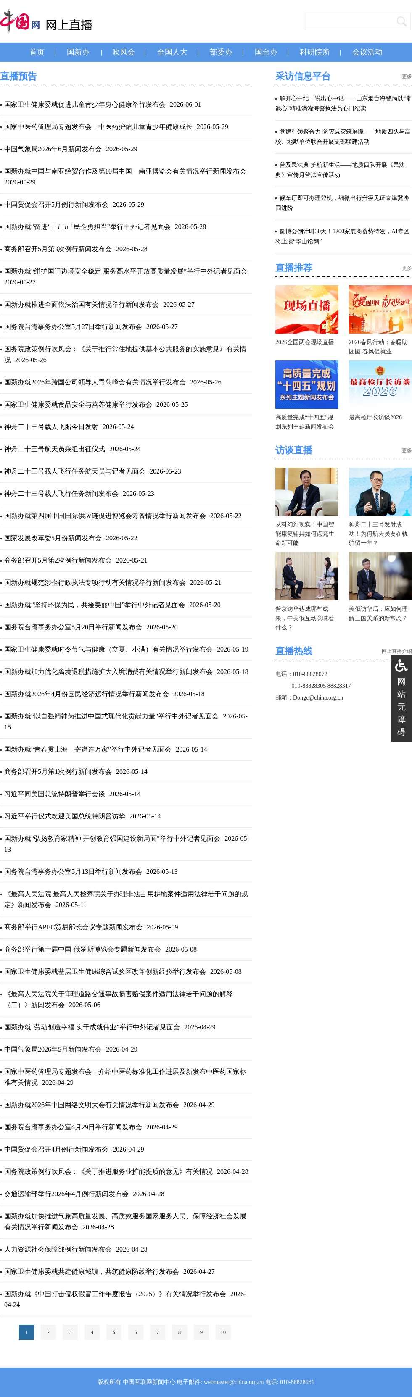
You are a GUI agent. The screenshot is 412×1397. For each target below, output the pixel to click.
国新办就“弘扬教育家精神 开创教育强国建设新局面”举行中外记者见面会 (112, 838)
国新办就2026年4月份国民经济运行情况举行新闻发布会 (86, 693)
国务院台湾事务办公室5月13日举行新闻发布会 (73, 871)
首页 (37, 52)
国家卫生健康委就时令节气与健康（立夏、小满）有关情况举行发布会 (108, 649)
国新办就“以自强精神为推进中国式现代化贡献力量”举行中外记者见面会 (111, 716)
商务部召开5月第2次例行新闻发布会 (58, 560)
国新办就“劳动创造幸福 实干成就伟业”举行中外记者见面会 (92, 1027)
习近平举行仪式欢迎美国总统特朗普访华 (64, 816)
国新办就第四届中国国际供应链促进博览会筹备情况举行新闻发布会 (105, 515)
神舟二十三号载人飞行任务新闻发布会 (61, 493)
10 (223, 1332)
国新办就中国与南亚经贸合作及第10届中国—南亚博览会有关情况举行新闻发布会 (125, 171)
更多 (407, 76)
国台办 (266, 52)
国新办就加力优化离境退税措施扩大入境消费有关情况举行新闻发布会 (108, 671)
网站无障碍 (401, 707)
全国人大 (172, 52)
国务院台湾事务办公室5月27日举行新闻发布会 (73, 326)
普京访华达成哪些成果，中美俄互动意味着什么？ (304, 618)
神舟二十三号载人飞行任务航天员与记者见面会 (74, 471)
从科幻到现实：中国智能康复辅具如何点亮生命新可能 (304, 533)
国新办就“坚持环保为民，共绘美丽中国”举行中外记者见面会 (94, 604)
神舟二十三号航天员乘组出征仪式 (54, 449)
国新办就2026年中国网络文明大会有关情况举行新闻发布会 (91, 1104)
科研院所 (315, 52)
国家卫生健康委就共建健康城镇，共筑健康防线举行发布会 (91, 1271)
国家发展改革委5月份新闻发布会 (53, 538)
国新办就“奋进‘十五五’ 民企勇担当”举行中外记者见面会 (87, 226)
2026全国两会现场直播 (304, 342)
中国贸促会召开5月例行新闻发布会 (56, 204)
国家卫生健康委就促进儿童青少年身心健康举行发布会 (85, 104)
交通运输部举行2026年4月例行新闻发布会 (66, 1193)
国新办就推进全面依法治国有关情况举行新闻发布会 (81, 304)
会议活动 (367, 52)
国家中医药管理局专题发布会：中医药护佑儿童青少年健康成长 (98, 126)
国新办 (78, 52)
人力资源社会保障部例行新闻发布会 (58, 1249)
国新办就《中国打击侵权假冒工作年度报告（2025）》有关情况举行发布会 (115, 1293)
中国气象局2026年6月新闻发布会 (53, 149)
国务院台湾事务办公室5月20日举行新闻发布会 (73, 627)
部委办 (221, 52)
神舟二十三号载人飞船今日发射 (51, 426)
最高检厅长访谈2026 (375, 417)
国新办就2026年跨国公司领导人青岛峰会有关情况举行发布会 (95, 382)
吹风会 (123, 52)
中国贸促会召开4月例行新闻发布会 (56, 1149)
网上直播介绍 (397, 651)
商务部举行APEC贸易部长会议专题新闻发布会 (73, 927)
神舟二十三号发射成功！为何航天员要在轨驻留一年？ (378, 533)
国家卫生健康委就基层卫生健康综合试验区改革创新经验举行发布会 (105, 971)
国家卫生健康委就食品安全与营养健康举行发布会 (78, 404)
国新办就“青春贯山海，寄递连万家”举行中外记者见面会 (88, 749)
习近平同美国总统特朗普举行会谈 (54, 793)
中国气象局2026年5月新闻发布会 (53, 1049)
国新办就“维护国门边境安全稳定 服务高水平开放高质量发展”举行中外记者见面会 (125, 271)
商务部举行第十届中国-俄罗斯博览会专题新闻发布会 (82, 949)
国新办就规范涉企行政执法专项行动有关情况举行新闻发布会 (95, 582)
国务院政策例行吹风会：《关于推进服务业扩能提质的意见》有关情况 (108, 1171)
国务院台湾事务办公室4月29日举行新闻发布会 (73, 1127)
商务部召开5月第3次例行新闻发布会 (58, 249)
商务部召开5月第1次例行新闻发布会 (58, 771)
